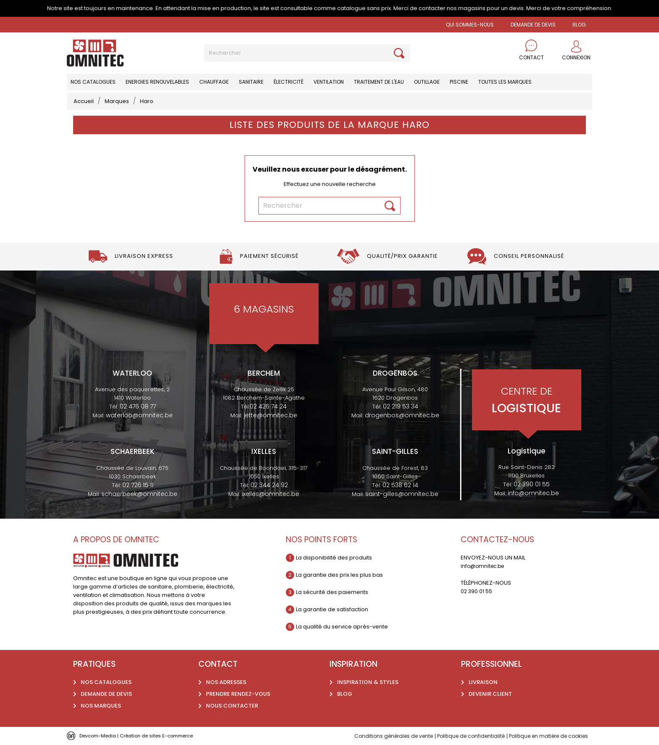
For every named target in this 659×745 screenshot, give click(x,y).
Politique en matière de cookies (544, 736)
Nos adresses (226, 682)
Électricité (288, 81)
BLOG (579, 24)
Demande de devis (533, 24)
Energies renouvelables (157, 81)
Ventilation (329, 81)
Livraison (483, 682)
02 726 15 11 (137, 485)
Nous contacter (232, 706)
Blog (344, 694)
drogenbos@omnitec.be (402, 415)
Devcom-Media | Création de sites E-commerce (145, 736)
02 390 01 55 (532, 484)
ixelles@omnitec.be (270, 494)
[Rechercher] (307, 53)
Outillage (427, 81)
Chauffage (214, 81)
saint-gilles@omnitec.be (401, 494)
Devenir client (490, 694)
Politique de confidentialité (460, 736)
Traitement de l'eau (379, 81)
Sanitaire (251, 81)
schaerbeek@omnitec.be (139, 494)
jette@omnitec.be (270, 415)
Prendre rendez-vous (238, 694)
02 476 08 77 (138, 406)
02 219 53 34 (400, 406)
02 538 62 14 (400, 485)
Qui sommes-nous (470, 24)
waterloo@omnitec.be (139, 415)
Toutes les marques (505, 81)
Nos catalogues (93, 81)
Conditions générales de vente (377, 736)
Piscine (459, 81)
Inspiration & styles (367, 682)
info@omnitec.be (533, 493)
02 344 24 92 (269, 485)
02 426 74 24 (268, 406)
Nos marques (101, 706)
